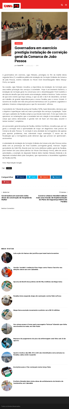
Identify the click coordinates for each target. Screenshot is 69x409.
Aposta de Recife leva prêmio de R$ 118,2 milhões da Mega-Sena (37, 282)
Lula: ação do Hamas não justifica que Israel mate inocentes (36, 253)
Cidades (18, 43)
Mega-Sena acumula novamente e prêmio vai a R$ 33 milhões (36, 310)
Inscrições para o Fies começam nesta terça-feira (32, 367)
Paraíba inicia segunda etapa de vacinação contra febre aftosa (37, 296)
